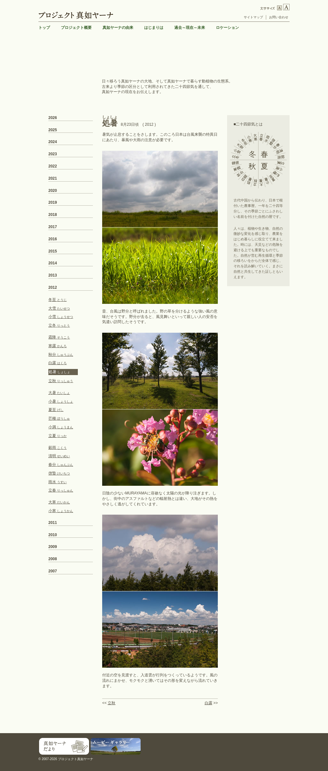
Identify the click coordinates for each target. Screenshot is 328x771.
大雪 (59, 308)
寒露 (57, 346)
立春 (60, 490)
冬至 (57, 299)
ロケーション (227, 27)
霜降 (59, 337)
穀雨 (57, 447)
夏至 (55, 409)
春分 (60, 464)
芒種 (59, 418)
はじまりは (153, 27)
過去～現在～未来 (189, 27)
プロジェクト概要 (76, 27)
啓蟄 (59, 473)
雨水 (57, 482)
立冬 (59, 325)
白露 (208, 703)
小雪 (60, 316)
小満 (60, 427)
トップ (44, 27)
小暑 (60, 401)
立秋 (111, 703)
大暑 (59, 392)
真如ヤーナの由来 (117, 27)
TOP (285, 728)
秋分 (60, 354)
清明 (59, 456)
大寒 (59, 502)
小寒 (60, 511)
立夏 (57, 435)
